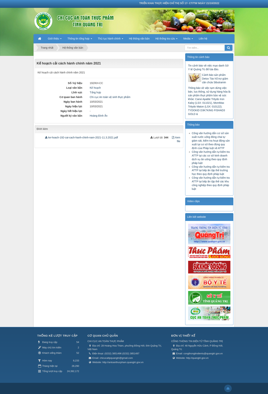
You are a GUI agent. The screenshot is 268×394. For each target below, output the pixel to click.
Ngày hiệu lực (73, 106)
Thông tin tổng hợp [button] (79, 39)
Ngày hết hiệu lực (71, 111)
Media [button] (188, 39)
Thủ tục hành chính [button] (110, 39)
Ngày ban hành (73, 101)
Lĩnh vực (76, 92)
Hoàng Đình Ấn (98, 115)
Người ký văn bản (71, 115)
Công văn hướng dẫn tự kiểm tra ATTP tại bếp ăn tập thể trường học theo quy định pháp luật (211, 170)
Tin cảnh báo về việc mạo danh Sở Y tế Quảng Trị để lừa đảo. (208, 67)
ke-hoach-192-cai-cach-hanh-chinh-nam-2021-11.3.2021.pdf (81, 137)
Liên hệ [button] (203, 38)
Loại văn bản (74, 87)
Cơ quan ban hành (70, 97)
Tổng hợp (95, 92)
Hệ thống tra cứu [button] (166, 39)
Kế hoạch (95, 87)
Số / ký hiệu (75, 83)
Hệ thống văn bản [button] (139, 38)
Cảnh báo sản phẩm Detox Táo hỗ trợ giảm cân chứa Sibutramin (215, 78)
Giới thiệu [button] (55, 39)
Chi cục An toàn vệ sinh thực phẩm (110, 97)
